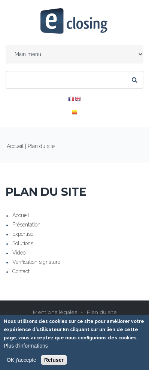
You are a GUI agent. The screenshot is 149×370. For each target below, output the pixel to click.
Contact (21, 271)
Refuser (54, 360)
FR (71, 99)
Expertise (22, 234)
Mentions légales (55, 312)
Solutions (22, 243)
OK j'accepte (21, 360)
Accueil (15, 146)
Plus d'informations (26, 346)
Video (18, 253)
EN (78, 99)
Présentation (26, 225)
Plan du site (101, 312)
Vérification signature (36, 262)
